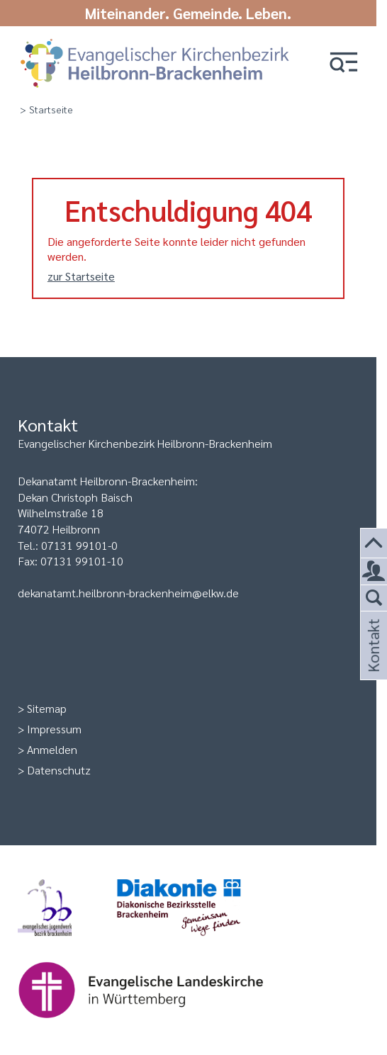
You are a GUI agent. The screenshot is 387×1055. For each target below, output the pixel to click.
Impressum (54, 728)
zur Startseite (81, 276)
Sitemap (47, 708)
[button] (344, 63)
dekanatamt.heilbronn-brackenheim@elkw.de (128, 592)
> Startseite (46, 109)
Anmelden (52, 749)
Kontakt (372, 662)
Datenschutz (59, 769)
